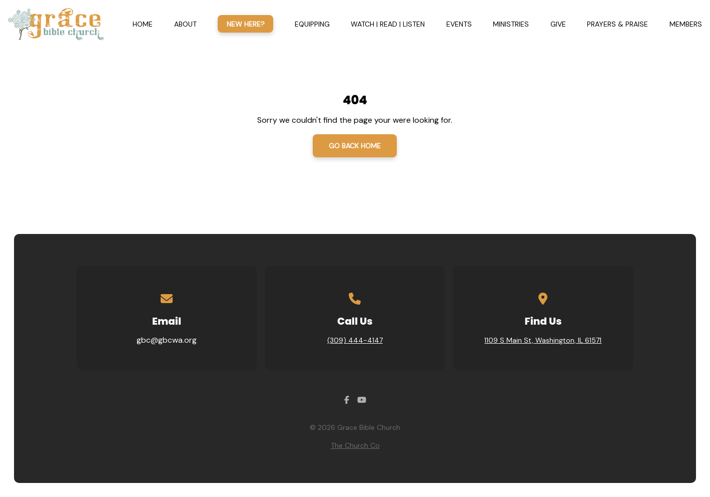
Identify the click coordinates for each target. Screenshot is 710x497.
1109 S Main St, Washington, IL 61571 (542, 340)
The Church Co (355, 445)
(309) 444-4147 (355, 340)
